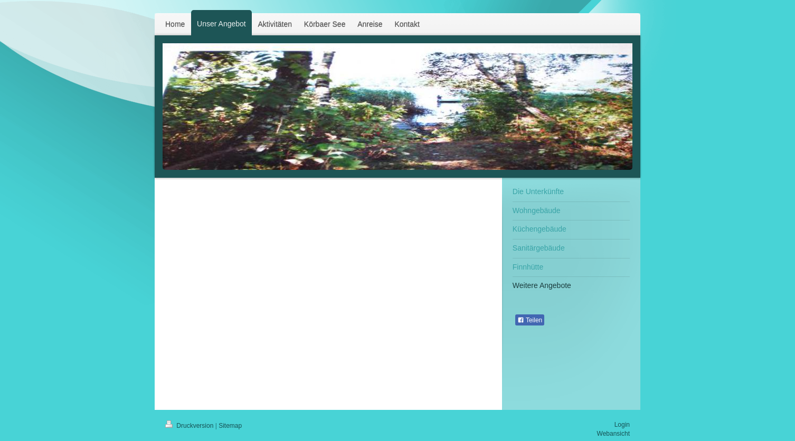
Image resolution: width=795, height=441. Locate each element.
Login (622, 424)
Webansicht (613, 433)
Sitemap (230, 425)
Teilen (529, 320)
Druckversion (190, 425)
